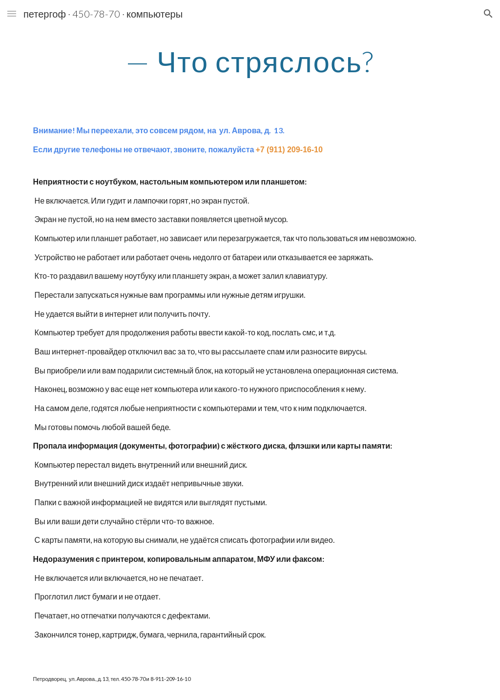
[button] (11, 13)
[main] (249, 61)
